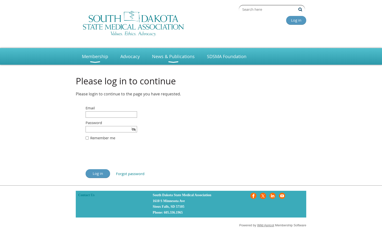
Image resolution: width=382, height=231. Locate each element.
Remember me (102, 137)
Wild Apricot (265, 225)
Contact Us (86, 195)
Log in (296, 20)
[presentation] (123, 157)
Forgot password (130, 173)
